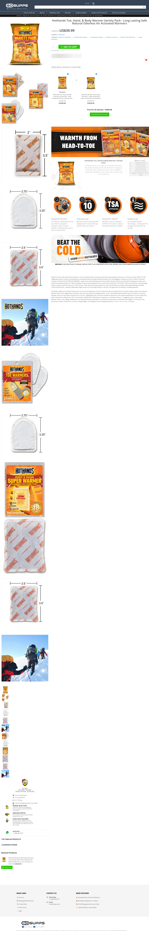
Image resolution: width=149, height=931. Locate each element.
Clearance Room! (9, 845)
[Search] (90, 7)
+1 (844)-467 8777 (18, 833)
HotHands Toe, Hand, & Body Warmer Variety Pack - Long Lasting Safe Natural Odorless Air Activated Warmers (62, 96)
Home (18, 15)
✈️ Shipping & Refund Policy (25, 901)
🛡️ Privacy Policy (22, 904)
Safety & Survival (73, 15)
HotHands (61, 35)
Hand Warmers (99, 15)
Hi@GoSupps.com (54, 904)
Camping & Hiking (61, 15)
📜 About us (20, 897)
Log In (87, 3)
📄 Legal (19, 911)
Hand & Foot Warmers (86, 15)
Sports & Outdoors (35, 15)
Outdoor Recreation (48, 15)
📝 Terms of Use (21, 907)
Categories (25, 15)
